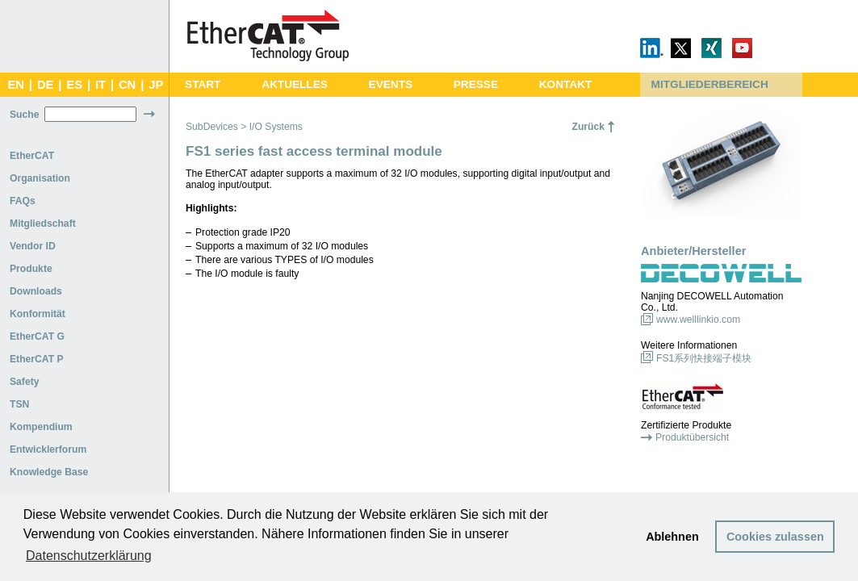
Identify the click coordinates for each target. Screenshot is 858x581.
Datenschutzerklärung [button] (89, 555)
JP (156, 84)
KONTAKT (565, 84)
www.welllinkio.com (698, 319)
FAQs (23, 201)
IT (100, 84)
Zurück (588, 126)
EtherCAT (32, 155)
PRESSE (476, 84)
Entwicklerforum (48, 449)
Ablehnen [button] (672, 536)
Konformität (37, 314)
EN (15, 84)
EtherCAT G (37, 336)
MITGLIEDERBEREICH (709, 84)
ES (74, 84)
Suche (24, 114)
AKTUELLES (295, 84)
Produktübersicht (692, 437)
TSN (19, 404)
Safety (25, 381)
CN (127, 84)
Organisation (40, 178)
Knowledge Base (49, 472)
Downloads (36, 291)
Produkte (31, 268)
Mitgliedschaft (43, 223)
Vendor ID (33, 246)
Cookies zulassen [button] (775, 536)
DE (45, 84)
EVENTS (390, 84)
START (202, 84)
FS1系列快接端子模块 (703, 358)
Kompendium (41, 427)
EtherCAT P (37, 359)
